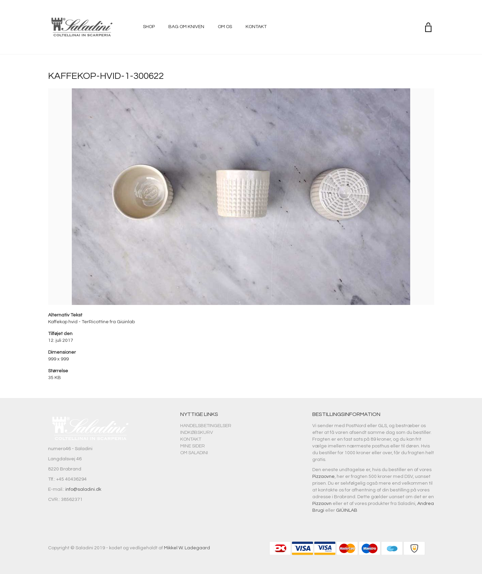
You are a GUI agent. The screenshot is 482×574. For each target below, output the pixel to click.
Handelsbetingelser (205, 425)
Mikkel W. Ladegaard (187, 548)
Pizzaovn (322, 503)
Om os (225, 26)
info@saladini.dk (83, 489)
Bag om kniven (186, 26)
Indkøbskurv (196, 432)
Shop (149, 26)
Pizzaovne (323, 476)
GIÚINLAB (346, 510)
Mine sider (192, 446)
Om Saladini (194, 452)
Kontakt (256, 26)
